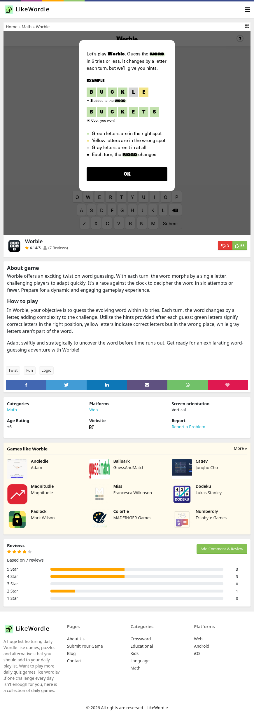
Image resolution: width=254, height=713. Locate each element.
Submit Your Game (85, 646)
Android (201, 646)
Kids (135, 653)
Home (11, 26)
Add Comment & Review (221, 548)
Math (26, 26)
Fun (29, 370)
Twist (12, 370)
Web (93, 410)
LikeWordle (157, 707)
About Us (76, 639)
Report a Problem (188, 426)
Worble (43, 26)
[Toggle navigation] (248, 10)
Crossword (141, 639)
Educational (142, 646)
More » (240, 448)
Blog (71, 653)
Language (140, 660)
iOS (197, 653)
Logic (46, 370)
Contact (74, 660)
